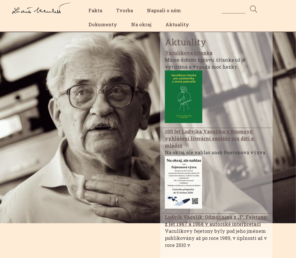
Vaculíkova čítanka (189, 53)
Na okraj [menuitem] (141, 24)
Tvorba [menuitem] (124, 10)
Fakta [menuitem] (95, 10)
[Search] (233, 8)
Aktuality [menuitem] (177, 24)
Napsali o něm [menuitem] (164, 10)
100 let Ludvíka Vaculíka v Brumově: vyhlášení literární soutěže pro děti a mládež (209, 138)
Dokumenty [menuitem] (102, 24)
